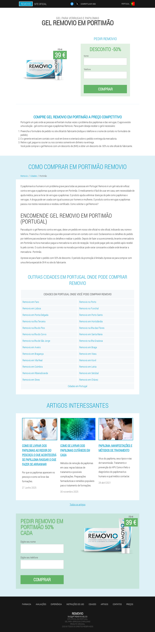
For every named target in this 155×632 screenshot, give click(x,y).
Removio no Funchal (89, 308)
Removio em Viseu (88, 353)
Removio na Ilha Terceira (34, 321)
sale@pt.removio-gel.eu (77, 616)
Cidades (92, 604)
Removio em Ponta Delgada (35, 314)
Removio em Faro (31, 301)
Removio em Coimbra (33, 366)
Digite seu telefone (29, 557)
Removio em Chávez (88, 379)
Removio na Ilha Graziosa (91, 340)
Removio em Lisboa (32, 308)
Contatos (117, 604)
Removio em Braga (88, 347)
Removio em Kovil (87, 360)
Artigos (104, 604)
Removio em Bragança (33, 353)
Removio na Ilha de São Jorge (36, 340)
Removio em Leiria (87, 366)
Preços (129, 604)
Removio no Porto (87, 301)
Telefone (87, 69)
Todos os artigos (77, 504)
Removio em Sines (31, 379)
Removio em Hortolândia (91, 321)
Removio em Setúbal (89, 373)
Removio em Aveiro (32, 347)
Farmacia (26, 604)
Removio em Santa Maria (90, 334)
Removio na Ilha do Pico (34, 327)
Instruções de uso (75, 604)
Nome (86, 56)
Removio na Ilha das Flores (91, 327)
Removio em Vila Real (32, 360)
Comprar (105, 89)
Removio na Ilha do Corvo (34, 334)
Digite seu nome (28, 541)
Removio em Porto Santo (91, 314)
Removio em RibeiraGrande (35, 373)
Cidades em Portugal (77, 386)
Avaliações (41, 604)
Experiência (56, 604)
